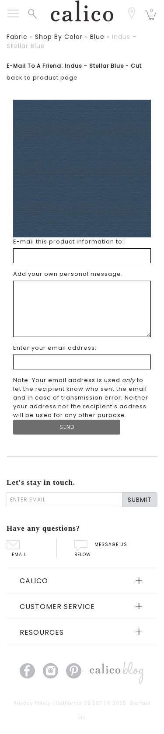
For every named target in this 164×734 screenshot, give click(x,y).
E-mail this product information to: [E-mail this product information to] (68, 241)
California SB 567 (79, 703)
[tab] (82, 580)
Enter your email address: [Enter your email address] (55, 348)
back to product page (42, 77)
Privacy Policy (32, 703)
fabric (17, 36)
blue (97, 36)
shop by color (59, 36)
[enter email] (64, 499)
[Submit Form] (66, 427)
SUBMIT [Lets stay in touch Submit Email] (140, 499)
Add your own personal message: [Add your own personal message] (68, 274)
